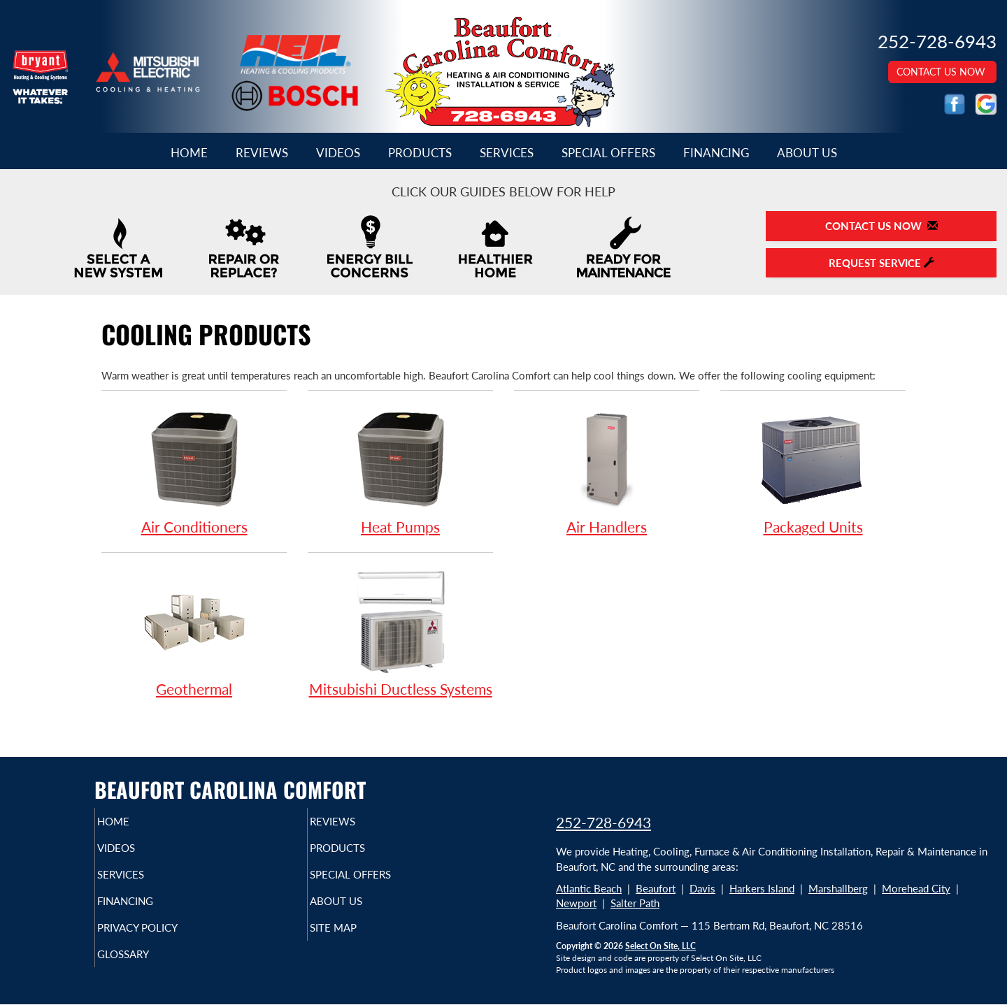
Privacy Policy (164, 940)
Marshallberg (838, 888)
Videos (338, 153)
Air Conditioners (194, 470)
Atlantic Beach (589, 888)
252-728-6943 (603, 822)
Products (420, 153)
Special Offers (608, 153)
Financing (716, 153)
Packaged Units (813, 470)
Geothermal (194, 632)
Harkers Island (761, 888)
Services (507, 153)
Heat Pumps (400, 470)
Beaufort (656, 888)
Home (189, 153)
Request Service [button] (881, 262)
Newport (576, 903)
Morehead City (916, 888)
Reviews (262, 153)
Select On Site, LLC (660, 946)
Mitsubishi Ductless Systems (400, 632)
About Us (807, 153)
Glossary (147, 969)
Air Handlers (606, 470)
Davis (702, 888)
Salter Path (634, 903)
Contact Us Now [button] (942, 72)
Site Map (357, 940)
